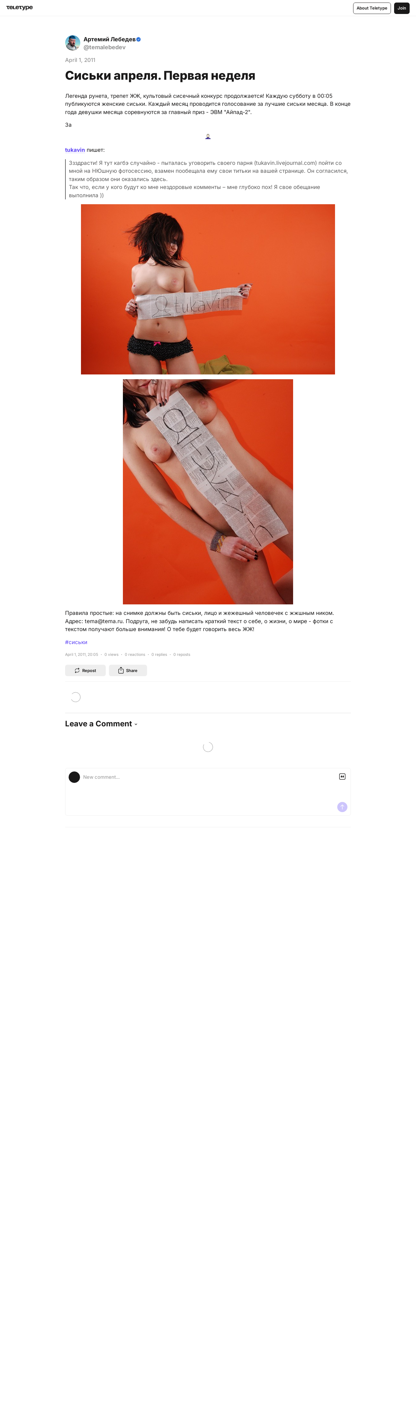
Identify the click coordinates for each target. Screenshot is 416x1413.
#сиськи (76, 642)
